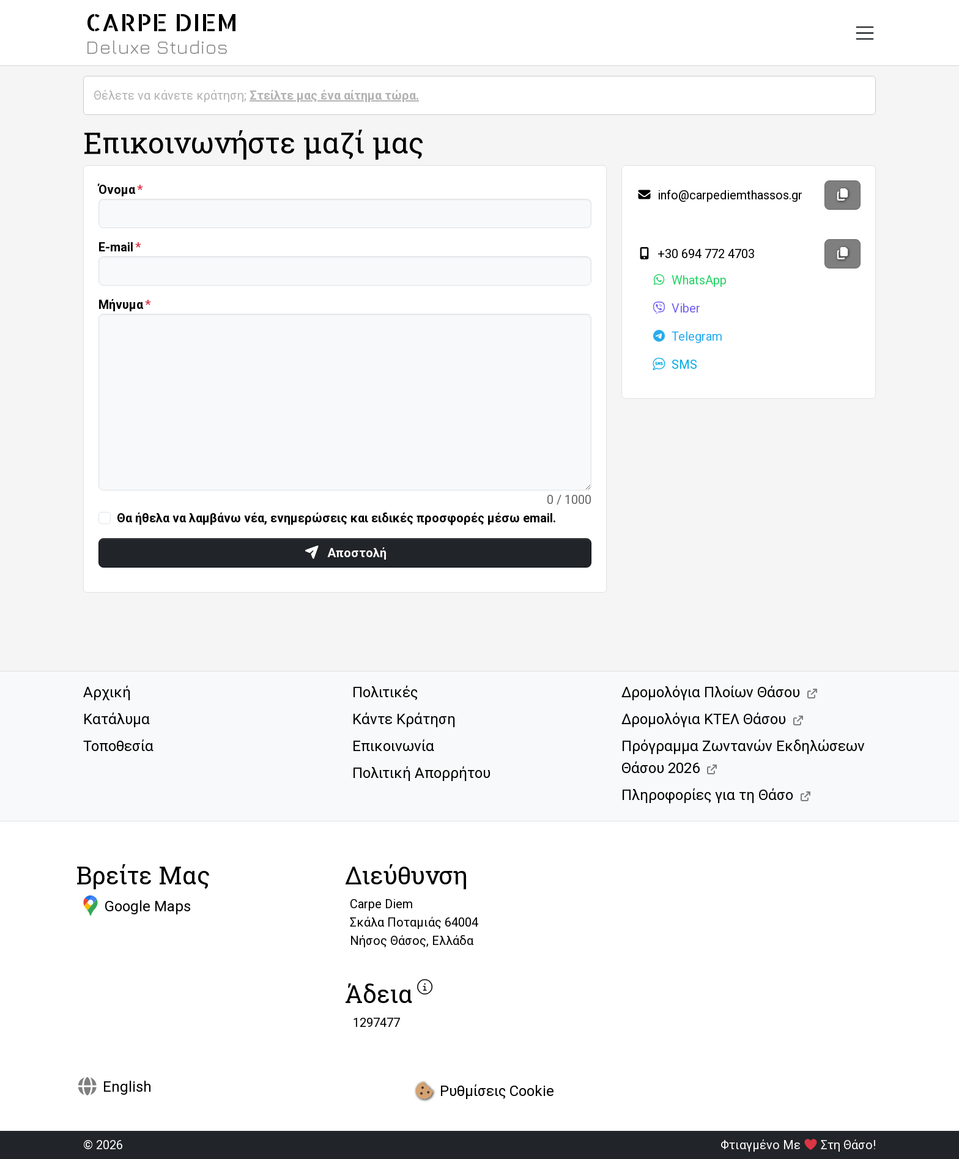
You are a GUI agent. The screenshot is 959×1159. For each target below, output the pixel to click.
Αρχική (107, 692)
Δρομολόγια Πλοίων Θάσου (710, 692)
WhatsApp (689, 280)
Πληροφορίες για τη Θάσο (707, 795)
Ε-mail (115, 247)
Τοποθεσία (118, 746)
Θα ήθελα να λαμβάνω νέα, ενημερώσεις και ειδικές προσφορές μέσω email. (336, 518)
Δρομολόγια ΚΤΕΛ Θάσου (703, 719)
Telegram (686, 336)
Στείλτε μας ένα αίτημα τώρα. (334, 95)
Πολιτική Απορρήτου (421, 773)
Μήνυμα (120, 304)
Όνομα (116, 189)
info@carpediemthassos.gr (719, 195)
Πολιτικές (385, 692)
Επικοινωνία (393, 746)
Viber (675, 308)
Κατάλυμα (116, 719)
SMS (674, 364)
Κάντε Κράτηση (404, 719)
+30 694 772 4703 (696, 253)
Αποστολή (345, 553)
